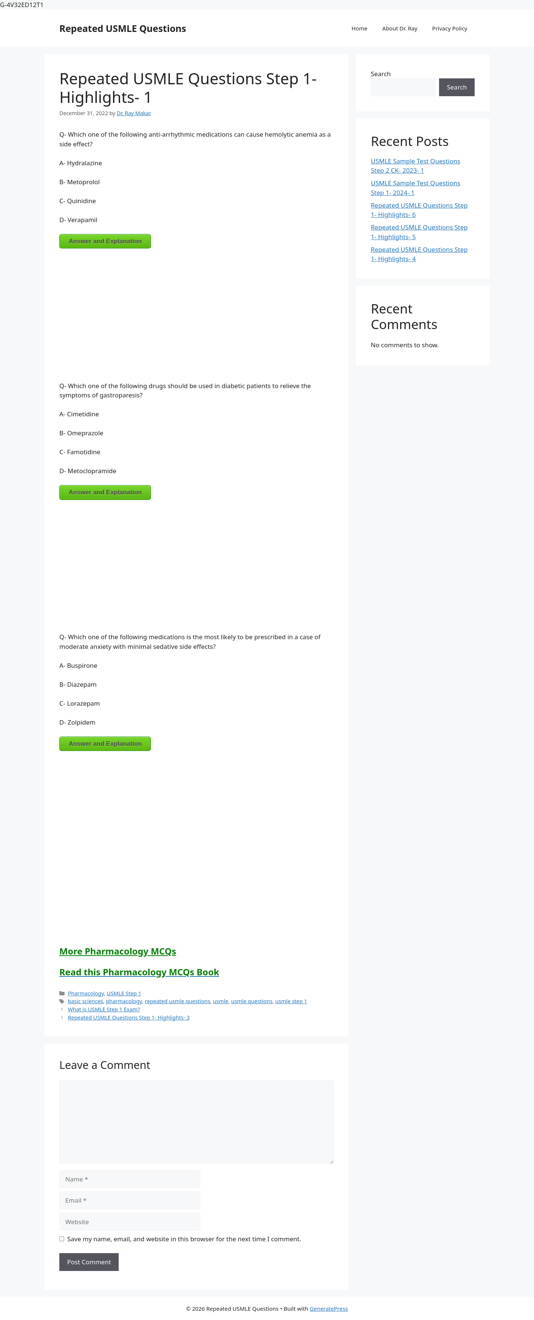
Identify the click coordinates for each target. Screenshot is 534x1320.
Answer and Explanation (105, 241)
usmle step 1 (291, 1001)
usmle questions (251, 1001)
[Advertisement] (196, 310)
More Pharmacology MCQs (117, 951)
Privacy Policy (449, 28)
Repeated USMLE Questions (122, 28)
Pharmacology (86, 993)
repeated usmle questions (177, 1001)
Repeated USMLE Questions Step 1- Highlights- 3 (129, 1017)
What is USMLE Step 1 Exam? (104, 1009)
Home (359, 28)
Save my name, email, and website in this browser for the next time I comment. (184, 1239)
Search (381, 73)
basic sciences (85, 1001)
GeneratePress (329, 1308)
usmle (220, 1001)
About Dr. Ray (400, 28)
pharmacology (124, 1001)
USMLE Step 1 (124, 993)
